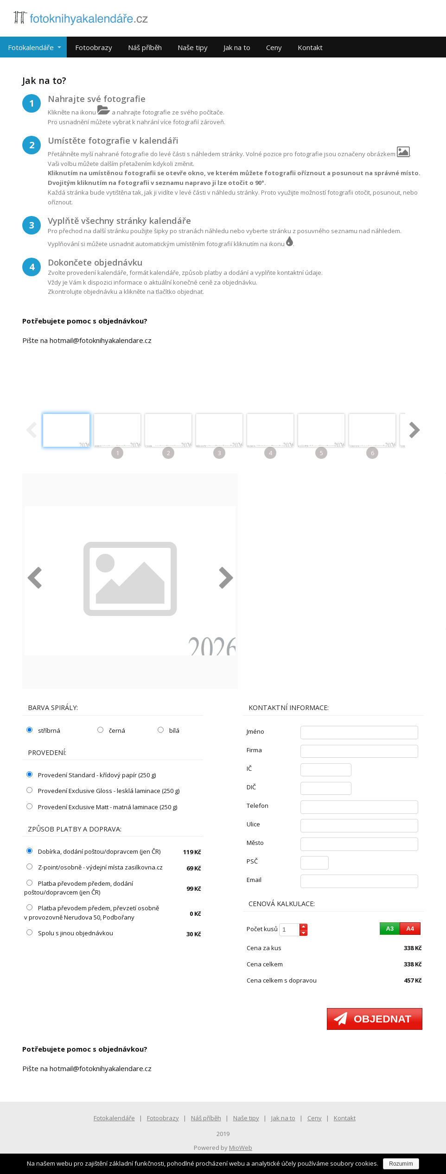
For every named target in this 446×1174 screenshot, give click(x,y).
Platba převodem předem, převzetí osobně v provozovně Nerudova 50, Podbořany (91, 912)
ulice (253, 824)
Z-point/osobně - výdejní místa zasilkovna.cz (94, 867)
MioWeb (240, 1147)
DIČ (251, 787)
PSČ (252, 861)
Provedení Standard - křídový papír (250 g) (91, 775)
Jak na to (236, 47)
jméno (255, 731)
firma (254, 750)
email (254, 880)
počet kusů (262, 929)
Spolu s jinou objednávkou (69, 933)
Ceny (274, 47)
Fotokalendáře (31, 47)
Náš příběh (145, 47)
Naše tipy (193, 47)
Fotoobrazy (93, 47)
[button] (303, 927)
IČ (249, 768)
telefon (257, 805)
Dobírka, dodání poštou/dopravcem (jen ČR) (93, 851)
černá (111, 730)
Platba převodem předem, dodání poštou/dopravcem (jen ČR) (78, 888)
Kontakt (310, 47)
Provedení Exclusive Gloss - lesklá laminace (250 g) (102, 791)
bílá (168, 730)
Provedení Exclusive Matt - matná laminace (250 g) (101, 807)
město (255, 842)
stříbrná (43, 730)
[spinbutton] (293, 930)
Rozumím (401, 1164)
